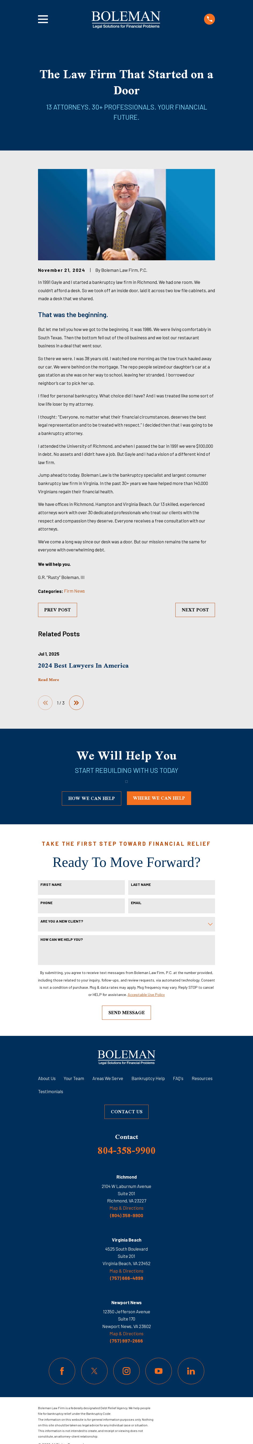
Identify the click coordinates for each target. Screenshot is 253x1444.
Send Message (126, 1012)
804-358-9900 (127, 1150)
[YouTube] (158, 1371)
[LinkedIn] (191, 1371)
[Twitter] (94, 1371)
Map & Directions (126, 1208)
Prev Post (57, 609)
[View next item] (76, 702)
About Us (47, 1078)
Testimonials (50, 1091)
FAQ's (178, 1078)
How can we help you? (61, 939)
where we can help (159, 798)
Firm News (74, 590)
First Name (51, 884)
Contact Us (126, 1111)
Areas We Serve (107, 1078)
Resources (202, 1078)
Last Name (141, 884)
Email (136, 903)
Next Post (195, 609)
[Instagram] (126, 1371)
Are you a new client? (61, 921)
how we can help (91, 798)
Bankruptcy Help (148, 1078)
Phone (46, 903)
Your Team (74, 1078)
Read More (48, 679)
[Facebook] (62, 1371)
